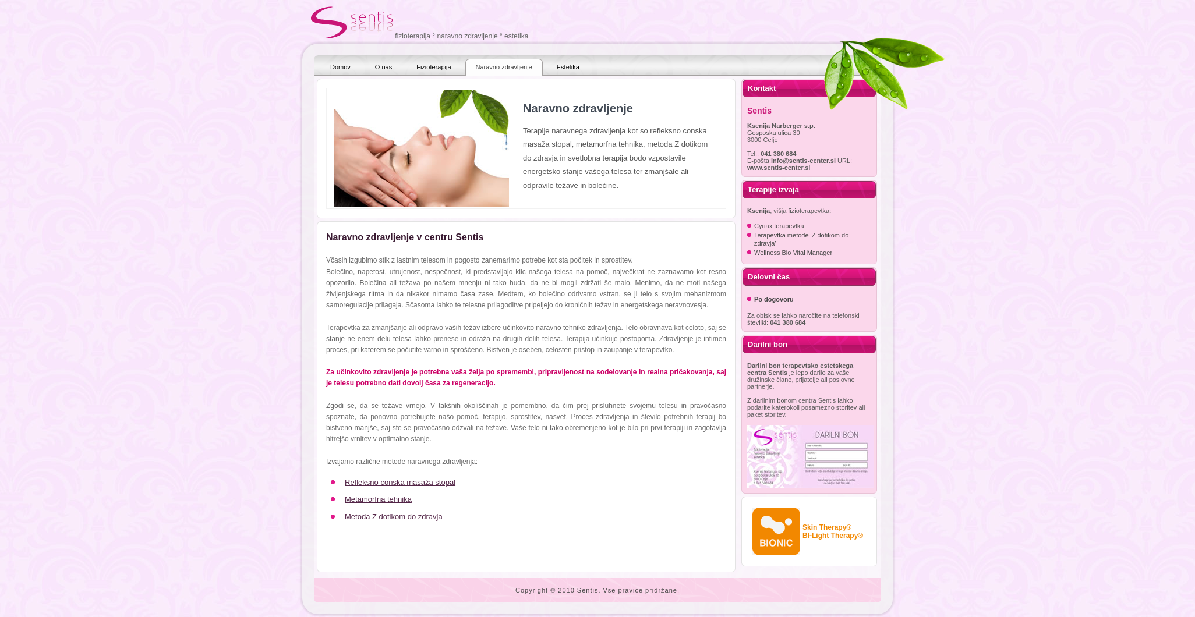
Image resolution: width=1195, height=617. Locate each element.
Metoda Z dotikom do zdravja (394, 516)
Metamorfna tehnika (378, 499)
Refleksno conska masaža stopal (400, 482)
